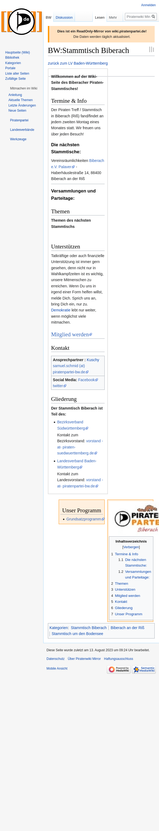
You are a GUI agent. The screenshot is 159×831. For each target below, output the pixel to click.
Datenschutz (56, 659)
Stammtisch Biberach (89, 628)
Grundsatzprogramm (83, 519)
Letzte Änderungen (22, 105)
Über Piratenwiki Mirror (84, 659)
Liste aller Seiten (17, 73)
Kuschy (93, 360)
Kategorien (58, 628)
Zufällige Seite (15, 79)
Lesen (94, 17)
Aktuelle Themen (20, 100)
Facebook (86, 380)
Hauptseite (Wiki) (17, 52)
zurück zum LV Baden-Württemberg (78, 63)
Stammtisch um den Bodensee (77, 633)
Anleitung (15, 95)
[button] (23, 88)
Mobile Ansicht (57, 668)
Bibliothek (12, 57)
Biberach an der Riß (127, 628)
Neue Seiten (17, 110)
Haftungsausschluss (118, 659)
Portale (10, 68)
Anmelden (148, 5)
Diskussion (64, 17)
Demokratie (61, 310)
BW (48, 17)
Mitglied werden (70, 334)
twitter (58, 386)
